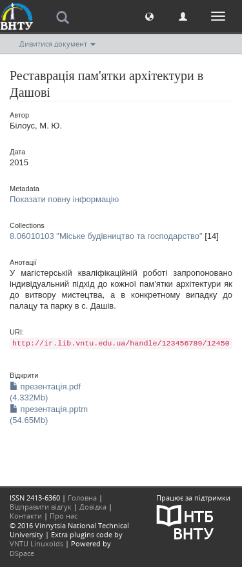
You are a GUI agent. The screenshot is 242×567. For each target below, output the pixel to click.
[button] (149, 15)
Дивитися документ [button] (57, 43)
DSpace (22, 553)
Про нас (63, 516)
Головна (82, 497)
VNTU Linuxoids (36, 543)
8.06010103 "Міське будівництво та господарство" (106, 236)
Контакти (26, 516)
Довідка (92, 506)
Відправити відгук (41, 506)
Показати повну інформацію (64, 199)
